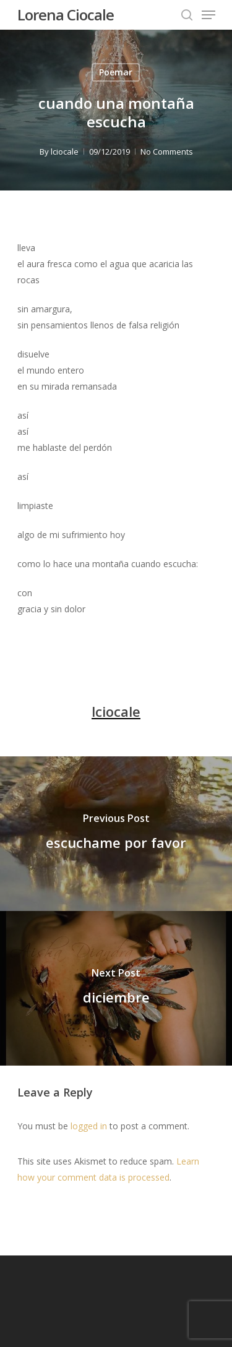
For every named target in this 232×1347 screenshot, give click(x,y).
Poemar (115, 72)
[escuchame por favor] (116, 833)
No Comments (166, 151)
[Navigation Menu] (208, 15)
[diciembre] (116, 988)
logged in (89, 1126)
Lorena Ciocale (65, 14)
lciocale (65, 151)
